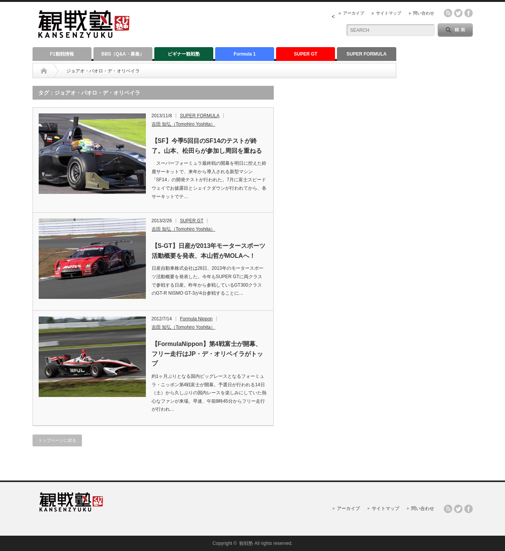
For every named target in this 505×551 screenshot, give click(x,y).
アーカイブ (353, 13)
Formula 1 (244, 54)
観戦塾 (246, 543)
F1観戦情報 (62, 54)
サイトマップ (388, 13)
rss (448, 13)
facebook (468, 13)
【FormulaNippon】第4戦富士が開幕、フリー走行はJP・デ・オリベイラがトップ (207, 354)
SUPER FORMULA (366, 54)
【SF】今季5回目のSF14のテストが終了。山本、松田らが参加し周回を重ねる (207, 146)
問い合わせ (423, 13)
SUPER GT (305, 54)
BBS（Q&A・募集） (122, 54)
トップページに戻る (57, 440)
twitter (458, 13)
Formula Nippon (196, 318)
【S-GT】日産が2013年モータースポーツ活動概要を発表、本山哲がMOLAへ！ (209, 251)
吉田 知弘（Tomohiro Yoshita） (184, 124)
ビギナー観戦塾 (184, 54)
